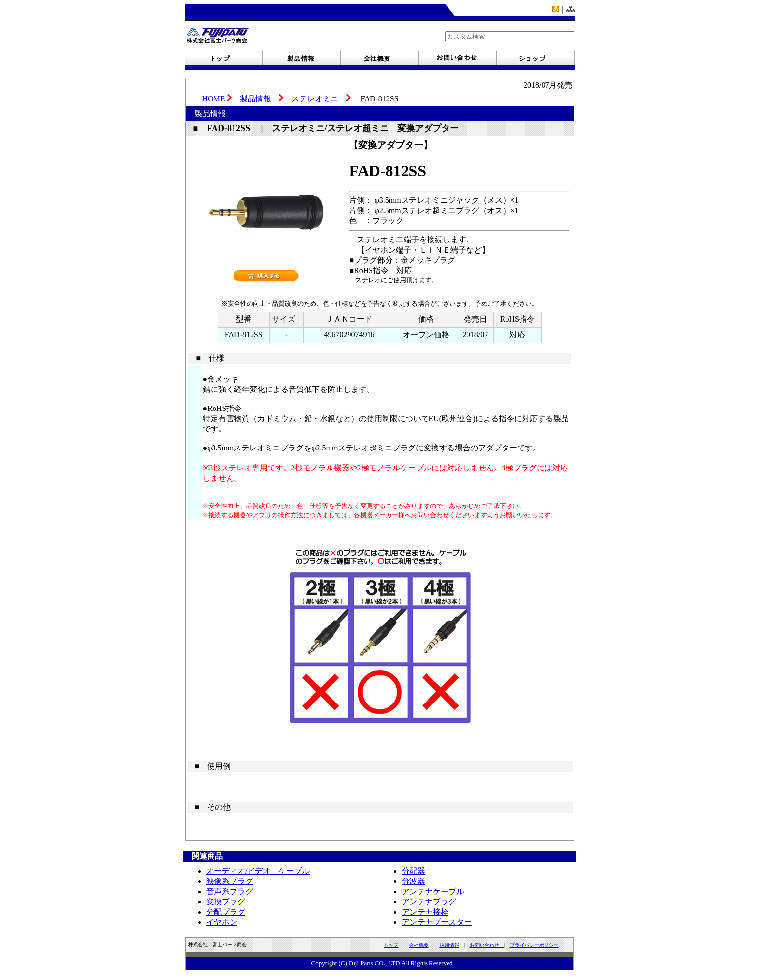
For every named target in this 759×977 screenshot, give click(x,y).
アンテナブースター (437, 922)
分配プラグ (225, 912)
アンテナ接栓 (425, 912)
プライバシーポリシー (534, 945)
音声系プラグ (229, 891)
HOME (213, 99)
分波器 (413, 881)
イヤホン (221, 922)
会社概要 (418, 945)
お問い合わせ (487, 945)
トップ (391, 945)
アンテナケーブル (433, 891)
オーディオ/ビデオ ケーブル (258, 871)
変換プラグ (225, 902)
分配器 (413, 871)
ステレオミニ (315, 99)
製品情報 (255, 99)
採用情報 (449, 945)
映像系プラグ (229, 881)
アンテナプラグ (429, 902)
